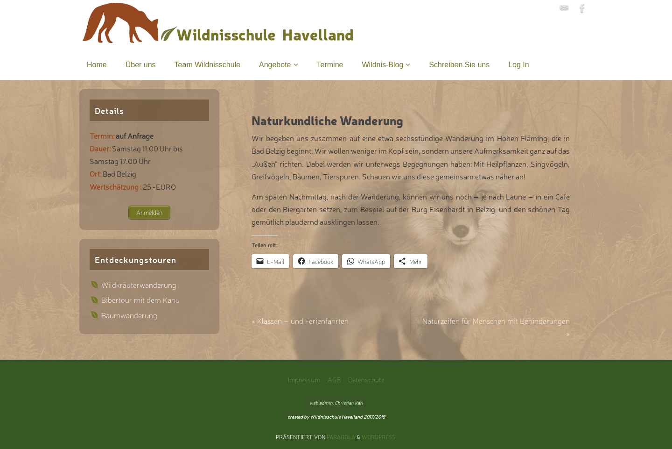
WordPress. (379, 437)
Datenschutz (366, 379)
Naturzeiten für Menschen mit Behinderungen (496, 326)
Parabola (341, 437)
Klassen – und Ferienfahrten (300, 320)
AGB (334, 379)
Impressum (304, 379)
